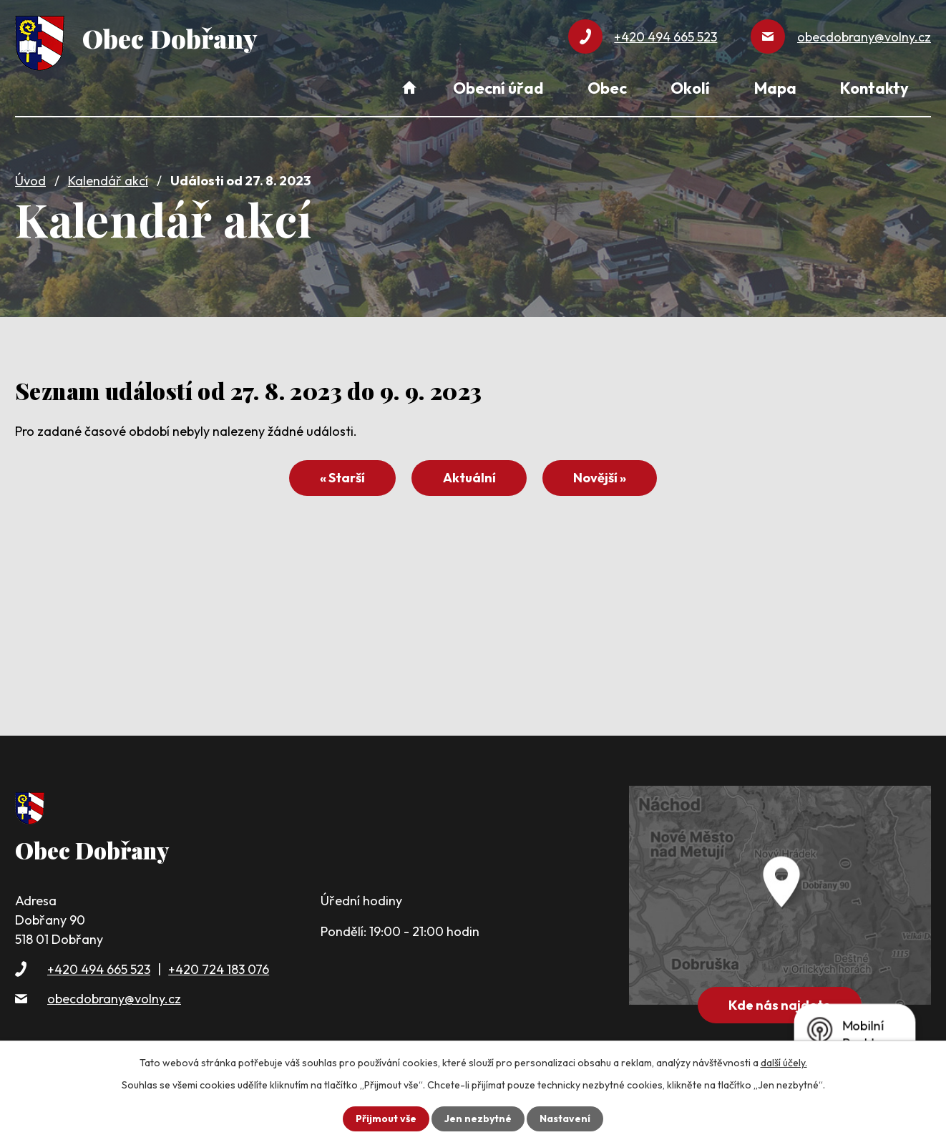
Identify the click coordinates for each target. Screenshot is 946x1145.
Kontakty (874, 88)
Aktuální (469, 477)
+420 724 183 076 (218, 969)
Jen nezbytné (478, 1118)
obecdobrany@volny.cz (114, 998)
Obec (607, 88)
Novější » (599, 477)
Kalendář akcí (108, 180)
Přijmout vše (386, 1118)
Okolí (690, 88)
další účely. (784, 1062)
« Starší (342, 477)
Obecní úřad (498, 88)
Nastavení (565, 1118)
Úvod (30, 180)
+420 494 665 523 (98, 969)
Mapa (775, 88)
